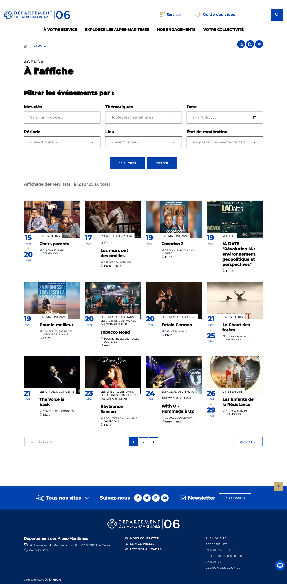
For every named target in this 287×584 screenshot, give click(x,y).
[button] (280, 565)
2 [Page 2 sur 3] (143, 441)
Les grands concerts (57, 391)
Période (32, 131)
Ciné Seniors (49, 236)
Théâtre (106, 243)
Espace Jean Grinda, (116, 236)
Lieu (109, 131)
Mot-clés (33, 107)
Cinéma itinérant (175, 236)
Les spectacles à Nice (178, 317)
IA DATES (229, 236)
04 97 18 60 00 (39, 550)
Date (192, 107)
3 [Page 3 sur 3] (153, 441)
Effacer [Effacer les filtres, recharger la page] (161, 163)
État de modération (207, 131)
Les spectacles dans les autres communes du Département (118, 320)
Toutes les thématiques (132, 117)
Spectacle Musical (176, 398)
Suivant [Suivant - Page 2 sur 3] (248, 442)
